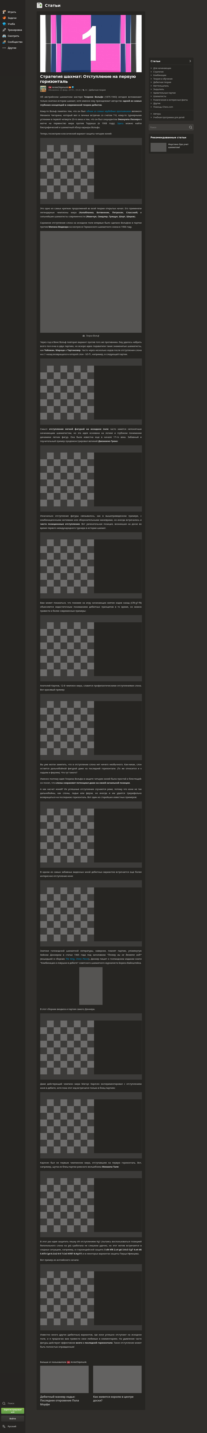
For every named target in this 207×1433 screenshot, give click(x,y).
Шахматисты (159, 96)
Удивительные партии (164, 92)
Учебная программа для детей (168, 117)
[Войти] (12, 1419)
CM (50, 87)
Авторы (157, 113)
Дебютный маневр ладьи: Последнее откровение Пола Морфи (59, 1400)
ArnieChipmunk (60, 87)
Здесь (120, 123)
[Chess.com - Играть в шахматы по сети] (12, 5)
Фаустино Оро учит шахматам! (178, 146)
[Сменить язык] (12, 1426)
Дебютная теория (97, 90)
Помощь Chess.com (163, 106)
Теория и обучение (163, 78)
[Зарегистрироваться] (12, 1411)
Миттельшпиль (161, 85)
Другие (156, 103)
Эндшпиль (158, 89)
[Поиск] (171, 127)
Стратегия (158, 71)
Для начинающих (162, 68)
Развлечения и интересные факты (170, 99)
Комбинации (159, 75)
